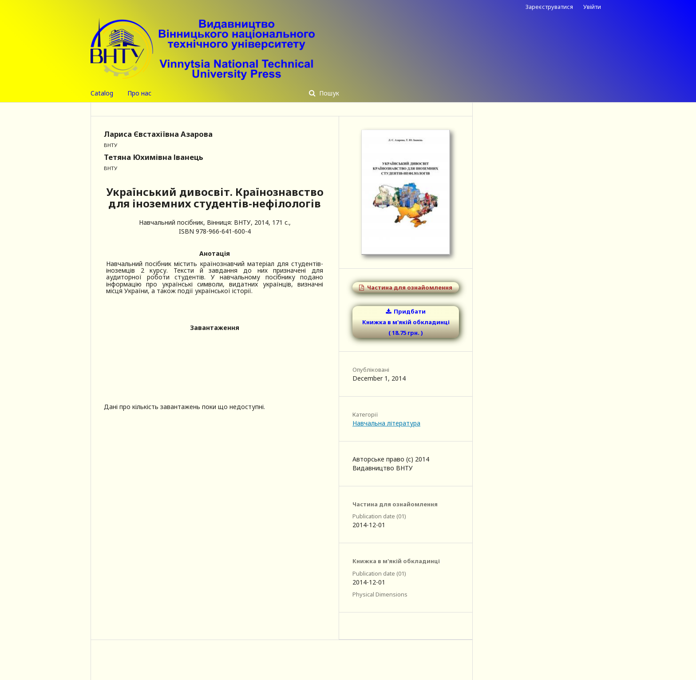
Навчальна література (386, 423)
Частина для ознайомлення (409, 287)
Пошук (328, 93)
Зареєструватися (549, 7)
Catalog (102, 93)
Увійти (592, 7)
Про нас (139, 93)
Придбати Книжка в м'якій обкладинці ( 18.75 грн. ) (406, 322)
